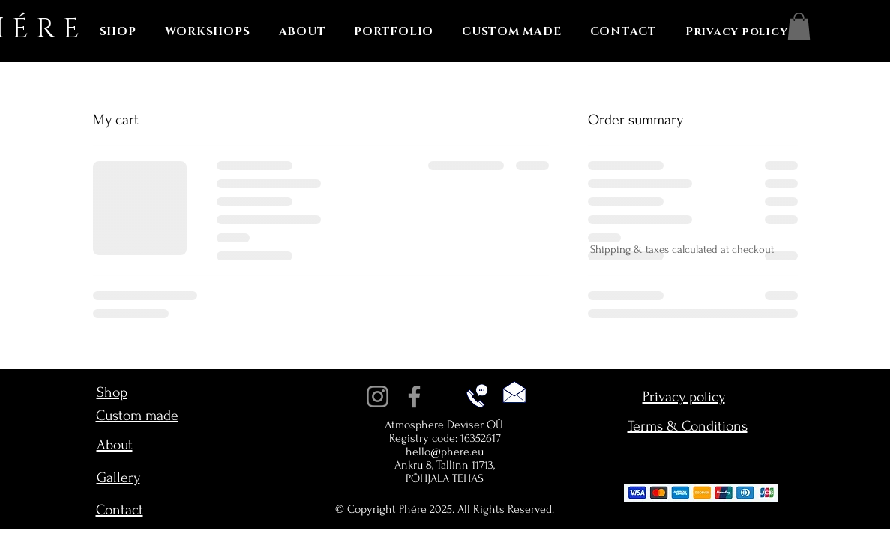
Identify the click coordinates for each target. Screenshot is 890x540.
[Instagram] (377, 396)
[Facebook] (414, 396)
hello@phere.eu (445, 451)
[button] (799, 26)
